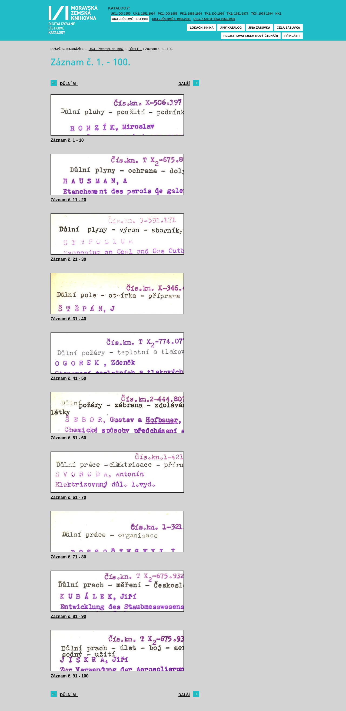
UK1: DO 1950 (121, 13)
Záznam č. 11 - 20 (68, 200)
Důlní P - (135, 49)
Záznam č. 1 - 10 (67, 140)
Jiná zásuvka (259, 27)
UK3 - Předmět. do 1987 (130, 19)
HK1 (278, 13)
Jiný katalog (231, 27)
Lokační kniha (202, 27)
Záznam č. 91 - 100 (70, 676)
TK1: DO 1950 (214, 13)
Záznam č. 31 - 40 (68, 319)
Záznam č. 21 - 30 (68, 259)
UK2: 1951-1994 (144, 13)
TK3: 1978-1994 (262, 13)
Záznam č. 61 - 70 (68, 497)
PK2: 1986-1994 (191, 13)
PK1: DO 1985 (167, 13)
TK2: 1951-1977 (237, 13)
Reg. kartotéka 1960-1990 (214, 19)
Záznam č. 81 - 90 (68, 616)
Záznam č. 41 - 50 (68, 378)
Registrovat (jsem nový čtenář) (251, 35)
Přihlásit (292, 35)
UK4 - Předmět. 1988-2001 (171, 19)
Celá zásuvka (288, 27)
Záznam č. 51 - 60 (68, 438)
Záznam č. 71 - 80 (68, 557)
